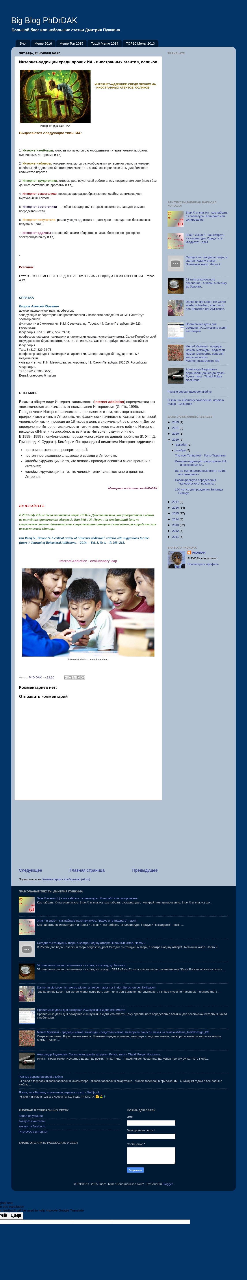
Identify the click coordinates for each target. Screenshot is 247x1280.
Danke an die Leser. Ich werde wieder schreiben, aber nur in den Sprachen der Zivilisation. (206, 305)
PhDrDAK (199, 552)
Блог (23, 43)
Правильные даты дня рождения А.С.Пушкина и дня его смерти (206, 327)
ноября (181, 450)
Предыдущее (145, 870)
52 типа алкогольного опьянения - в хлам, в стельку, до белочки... (206, 283)
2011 (176, 536)
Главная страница (87, 870)
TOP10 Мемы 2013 (140, 43)
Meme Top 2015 (71, 43)
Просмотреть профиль (203, 564)
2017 (176, 502)
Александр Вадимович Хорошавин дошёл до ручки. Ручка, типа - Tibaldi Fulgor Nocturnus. (205, 375)
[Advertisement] (88, 834)
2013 (176, 525)
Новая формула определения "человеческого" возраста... (195, 481)
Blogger (168, 1184)
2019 (176, 439)
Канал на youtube (31, 1115)
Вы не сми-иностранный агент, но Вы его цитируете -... (200, 472)
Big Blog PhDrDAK (44, 20)
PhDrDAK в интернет (33, 1131)
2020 (176, 433)
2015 (176, 513)
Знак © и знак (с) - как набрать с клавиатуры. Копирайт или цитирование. (207, 216)
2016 (176, 507)
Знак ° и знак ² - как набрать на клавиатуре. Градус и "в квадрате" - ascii (205, 238)
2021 (176, 428)
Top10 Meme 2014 (104, 43)
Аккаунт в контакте (32, 1121)
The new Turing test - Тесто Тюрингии (200, 455)
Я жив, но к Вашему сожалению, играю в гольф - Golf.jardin (59, 1092)
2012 (176, 530)
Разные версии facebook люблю (190, 391)
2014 (176, 519)
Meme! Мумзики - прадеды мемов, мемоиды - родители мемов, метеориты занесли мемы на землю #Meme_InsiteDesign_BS (205, 353)
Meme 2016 (43, 43)
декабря (182, 444)
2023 (176, 422)
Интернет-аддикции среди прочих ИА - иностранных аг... (200, 463)
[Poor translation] (16, 1215)
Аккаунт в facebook (32, 1126)
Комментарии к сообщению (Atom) (66, 879)
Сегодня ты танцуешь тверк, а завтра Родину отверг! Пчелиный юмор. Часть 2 (206, 261)
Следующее (30, 870)
